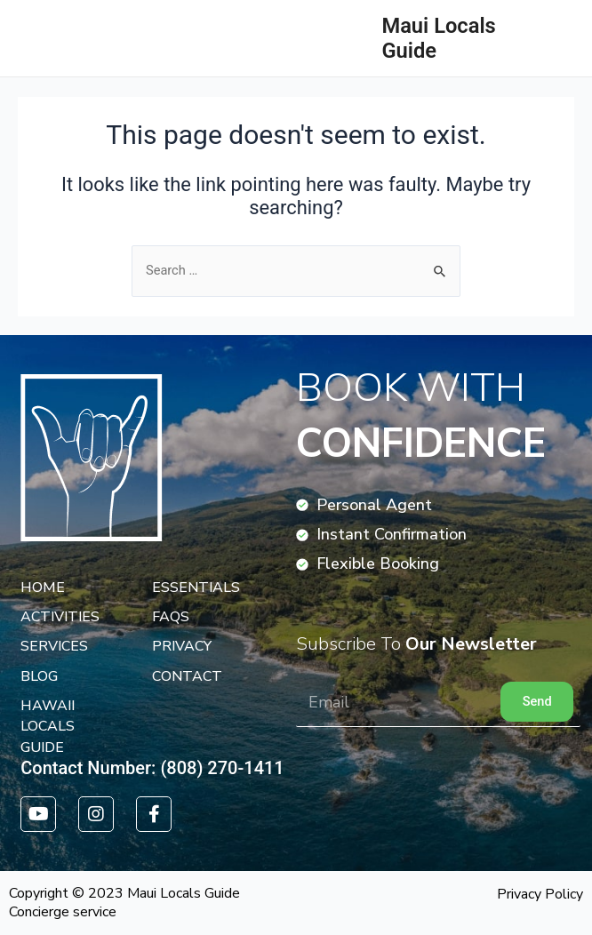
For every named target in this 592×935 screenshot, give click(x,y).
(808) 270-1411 (222, 768)
